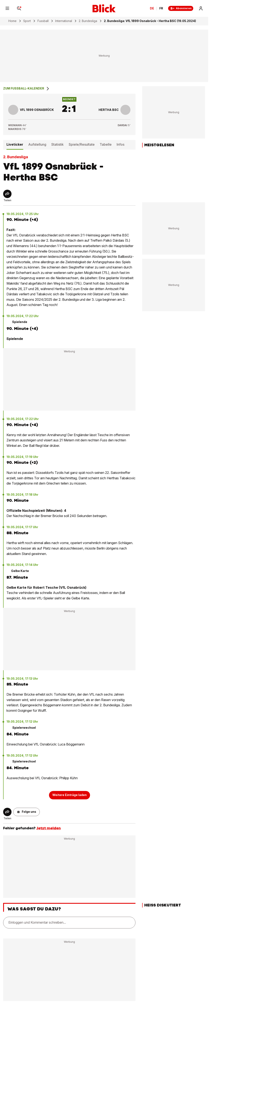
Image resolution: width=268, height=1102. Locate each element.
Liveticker (14, 144)
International (63, 21)
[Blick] (104, 8)
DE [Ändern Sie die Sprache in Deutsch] (152, 8)
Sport (27, 21)
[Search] (19, 8)
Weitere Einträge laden (69, 795)
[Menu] (7, 8)
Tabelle (106, 144)
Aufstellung (37, 144)
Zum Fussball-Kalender (26, 88)
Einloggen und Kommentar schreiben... (37, 922)
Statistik (57, 144)
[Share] (7, 194)
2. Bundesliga (88, 21)
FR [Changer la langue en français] (161, 8)
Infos (120, 144)
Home (12, 21)
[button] (26, 812)
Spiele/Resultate (82, 144)
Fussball (43, 21)
